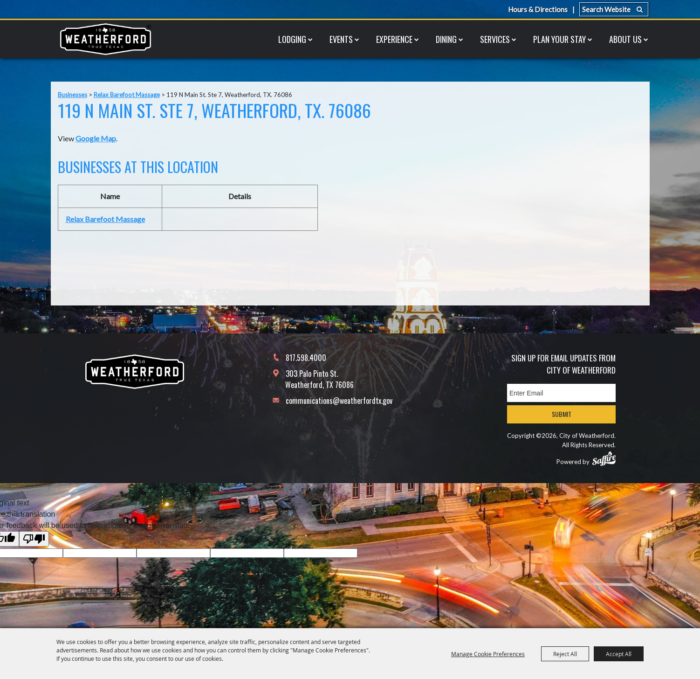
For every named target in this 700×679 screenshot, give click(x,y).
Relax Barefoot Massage (127, 94)
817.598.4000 (306, 357)
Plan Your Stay (559, 39)
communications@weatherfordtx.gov (339, 400)
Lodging (292, 39)
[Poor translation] (34, 539)
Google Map (95, 138)
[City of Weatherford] (105, 39)
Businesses (72, 94)
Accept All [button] (618, 654)
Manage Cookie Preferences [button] (488, 654)
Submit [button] (561, 414)
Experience (394, 39)
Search (639, 9)
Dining (446, 39)
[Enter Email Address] (561, 393)
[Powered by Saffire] (604, 458)
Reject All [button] (565, 654)
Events (341, 39)
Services (495, 39)
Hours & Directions (538, 9)
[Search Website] (614, 9)
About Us (625, 39)
